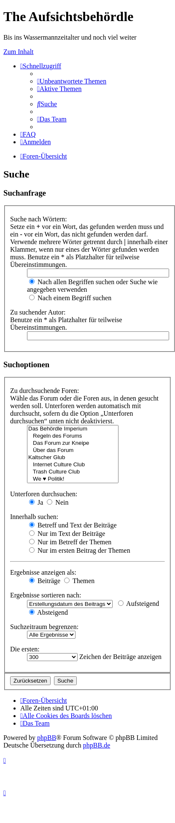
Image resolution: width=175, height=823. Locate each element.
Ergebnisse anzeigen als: (43, 572)
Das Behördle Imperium (72, 429)
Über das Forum (72, 450)
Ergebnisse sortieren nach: (45, 595)
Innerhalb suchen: (34, 516)
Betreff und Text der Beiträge (73, 525)
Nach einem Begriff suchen (70, 297)
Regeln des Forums (72, 436)
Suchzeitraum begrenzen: (44, 626)
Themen (79, 580)
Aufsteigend (138, 603)
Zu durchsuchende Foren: (44, 390)
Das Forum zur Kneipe (72, 443)
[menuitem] (71, 81)
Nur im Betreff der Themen (70, 542)
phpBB (46, 737)
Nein (57, 502)
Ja (36, 502)
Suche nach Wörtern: (38, 219)
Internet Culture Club (72, 464)
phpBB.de (96, 745)
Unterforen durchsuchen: (44, 494)
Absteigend (48, 612)
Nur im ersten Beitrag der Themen (79, 550)
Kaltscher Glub (72, 457)
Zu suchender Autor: (38, 312)
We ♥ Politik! (72, 479)
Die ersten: (25, 649)
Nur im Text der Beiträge (67, 533)
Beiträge (44, 580)
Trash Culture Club (72, 472)
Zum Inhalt (18, 51)
